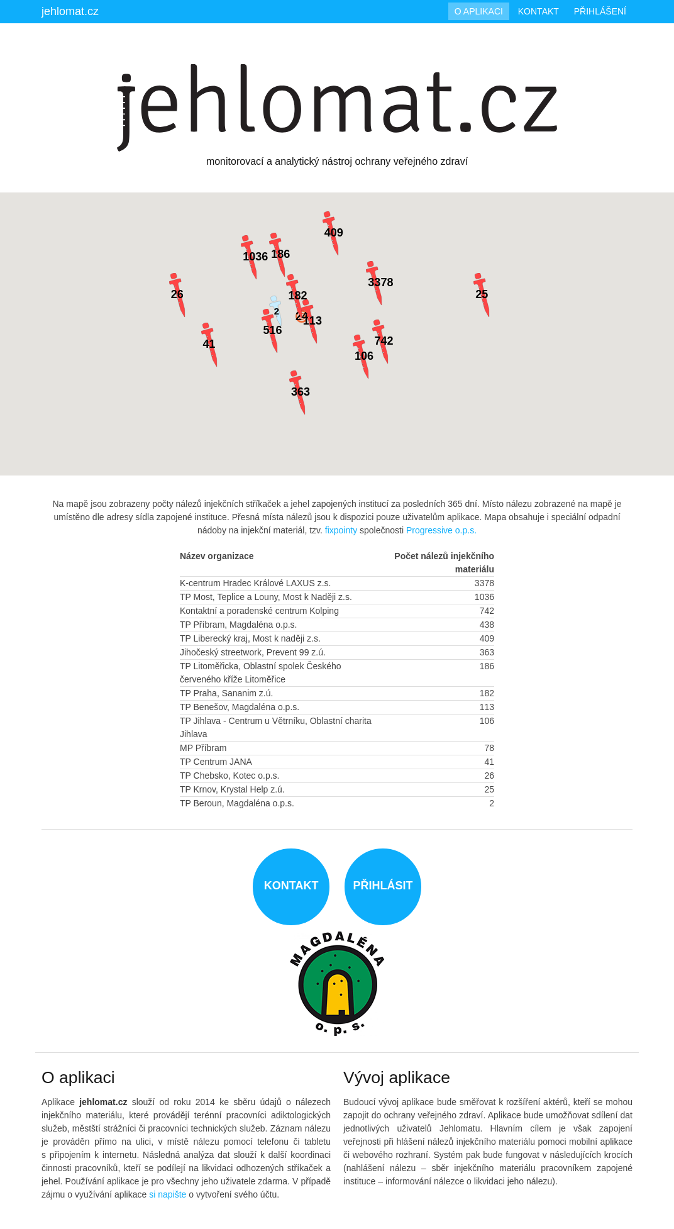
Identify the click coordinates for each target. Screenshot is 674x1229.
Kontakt (538, 11)
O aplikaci (479, 11)
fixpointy (341, 530)
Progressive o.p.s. (441, 530)
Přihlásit (382, 885)
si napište (167, 1194)
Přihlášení (600, 11)
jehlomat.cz (70, 11)
